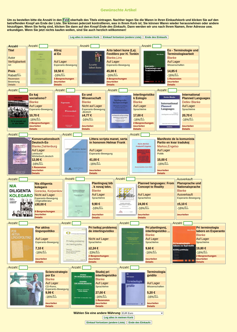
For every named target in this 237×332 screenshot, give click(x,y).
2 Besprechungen (39, 123)
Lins (119, 57)
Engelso (173, 146)
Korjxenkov (54, 191)
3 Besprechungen (64, 78)
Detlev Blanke (191, 102)
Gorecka (40, 191)
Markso (162, 146)
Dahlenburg (49, 146)
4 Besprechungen (117, 78)
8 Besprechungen (45, 211)
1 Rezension (174, 78)
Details (58, 84)
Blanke (111, 57)
